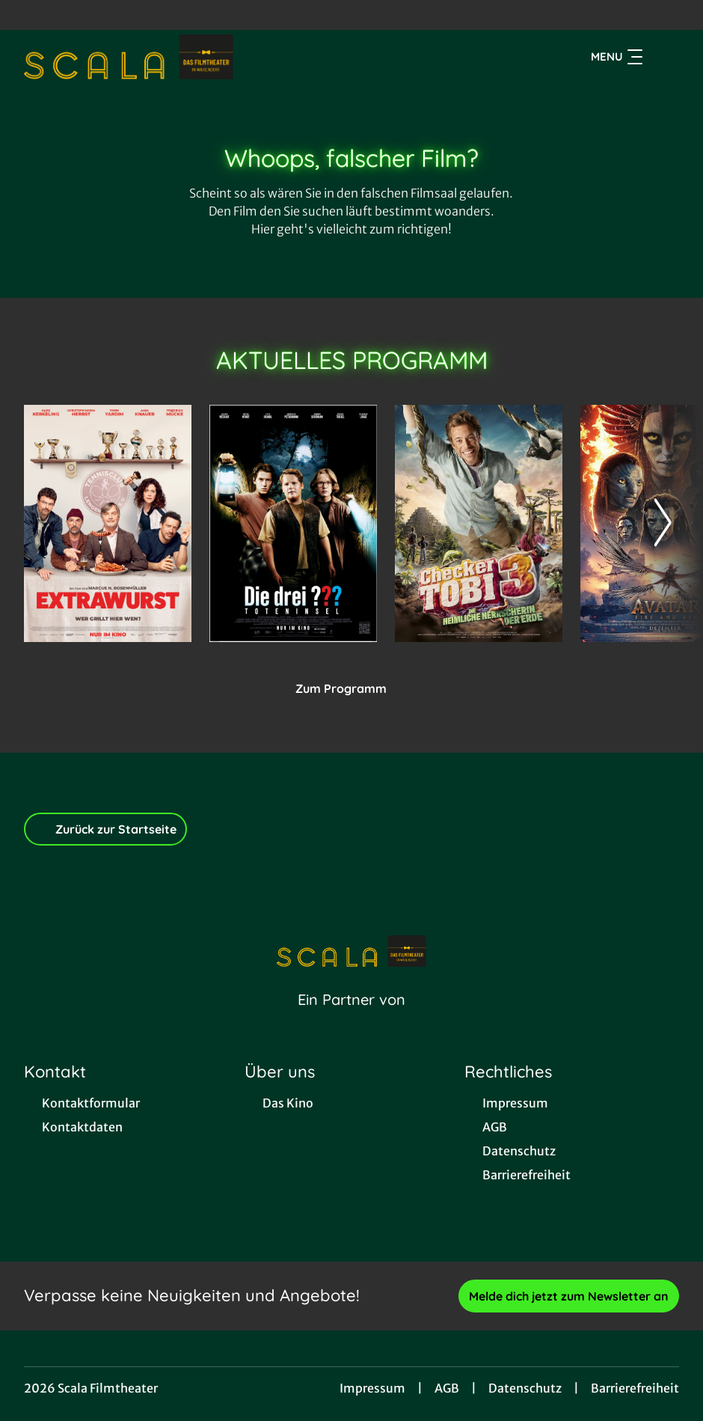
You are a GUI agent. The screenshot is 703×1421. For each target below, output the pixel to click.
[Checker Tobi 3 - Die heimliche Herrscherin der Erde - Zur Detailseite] (478, 523)
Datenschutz (525, 1388)
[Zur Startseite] (128, 57)
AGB (447, 1388)
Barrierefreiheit (635, 1388)
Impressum (372, 1388)
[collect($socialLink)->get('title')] (27, 15)
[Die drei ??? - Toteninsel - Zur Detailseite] (293, 523)
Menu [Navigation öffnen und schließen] (616, 56)
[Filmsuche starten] (664, 57)
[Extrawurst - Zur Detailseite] (107, 523)
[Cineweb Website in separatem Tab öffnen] (351, 1018)
